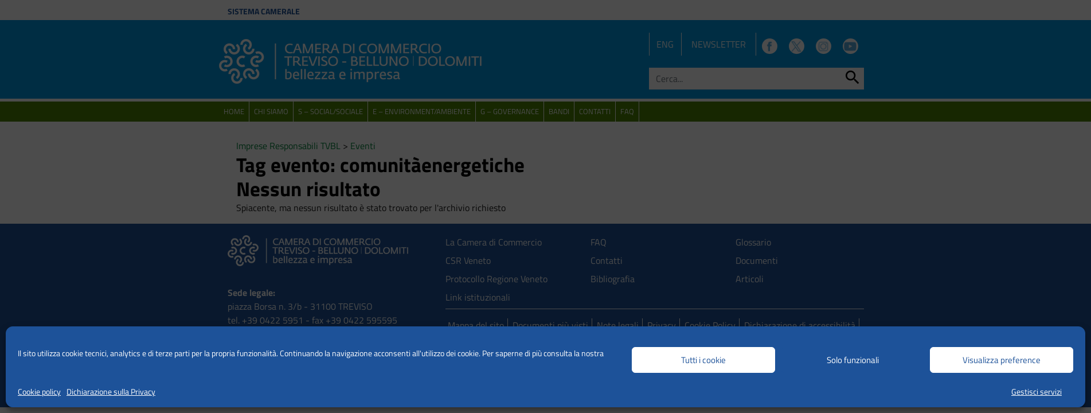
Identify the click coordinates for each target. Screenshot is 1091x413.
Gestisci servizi (1036, 391)
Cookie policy (39, 391)
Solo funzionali (853, 360)
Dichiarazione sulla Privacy (111, 391)
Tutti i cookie (703, 360)
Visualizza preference (1002, 360)
